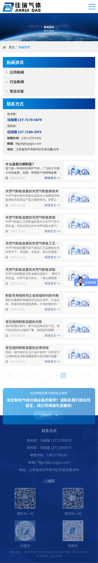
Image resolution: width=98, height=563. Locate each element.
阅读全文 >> (53, 178)
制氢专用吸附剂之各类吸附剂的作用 (32, 296)
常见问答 (17, 91)
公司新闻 (17, 72)
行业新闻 (17, 81)
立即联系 (49, 417)
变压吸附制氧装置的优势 (23, 322)
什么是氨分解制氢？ (20, 164)
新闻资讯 (24, 47)
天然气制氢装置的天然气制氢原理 (30, 218)
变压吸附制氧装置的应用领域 (27, 348)
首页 (11, 47)
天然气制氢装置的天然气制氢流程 (30, 270)
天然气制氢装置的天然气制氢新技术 (32, 192)
